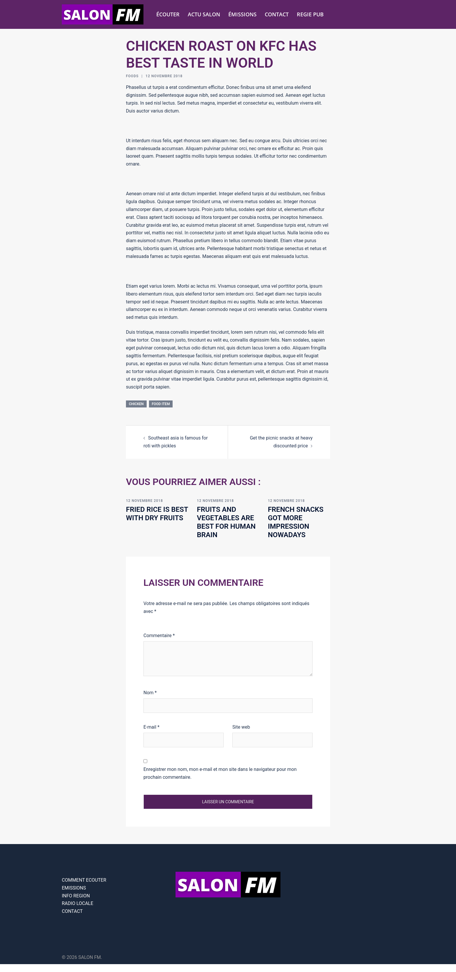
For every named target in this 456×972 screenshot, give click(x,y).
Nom (150, 692)
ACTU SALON (204, 14)
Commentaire (159, 635)
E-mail (151, 727)
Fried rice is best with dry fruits (157, 513)
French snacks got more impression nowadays (296, 522)
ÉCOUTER (168, 14)
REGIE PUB (310, 14)
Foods (132, 76)
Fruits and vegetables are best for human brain (226, 522)
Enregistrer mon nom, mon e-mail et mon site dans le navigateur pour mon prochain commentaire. (220, 773)
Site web (241, 727)
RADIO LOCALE (77, 903)
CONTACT (277, 14)
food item (161, 404)
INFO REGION (76, 896)
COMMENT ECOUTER (84, 880)
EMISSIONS (74, 888)
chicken (136, 404)
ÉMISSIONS (242, 14)
